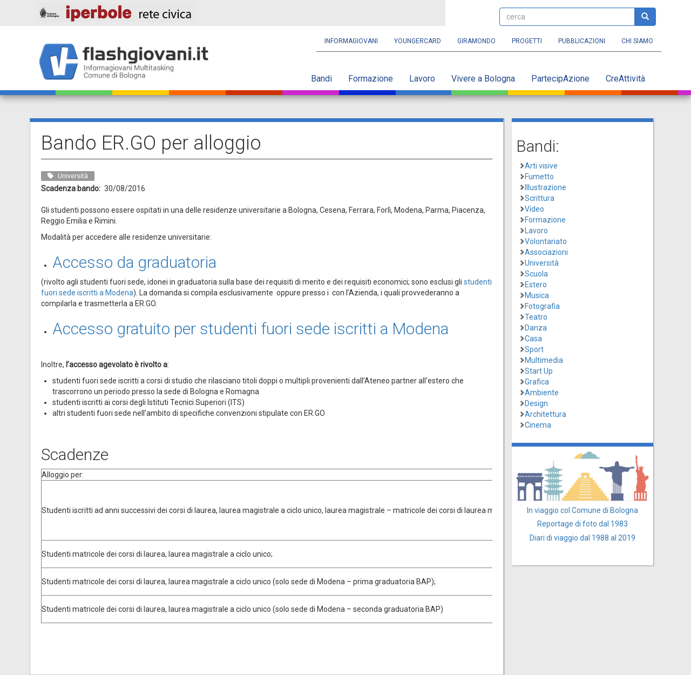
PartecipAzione (560, 78)
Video (534, 209)
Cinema (538, 425)
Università (542, 263)
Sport (534, 349)
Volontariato (546, 241)
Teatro (536, 317)
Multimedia (544, 360)
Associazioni (546, 252)
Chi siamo (637, 41)
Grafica (537, 381)
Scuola (536, 273)
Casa (533, 338)
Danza (536, 327)
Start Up (539, 371)
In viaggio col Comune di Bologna (582, 510)
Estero (536, 284)
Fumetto (539, 176)
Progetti (527, 41)
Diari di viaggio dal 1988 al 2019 (582, 538)
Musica (537, 295)
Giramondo (476, 41)
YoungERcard (417, 41)
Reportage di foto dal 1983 (582, 523)
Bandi (321, 78)
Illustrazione (545, 187)
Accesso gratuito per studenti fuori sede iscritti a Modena (250, 328)
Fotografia (542, 306)
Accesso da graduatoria (134, 262)
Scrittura (539, 198)
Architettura (545, 414)
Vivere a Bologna (483, 78)
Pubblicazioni (581, 41)
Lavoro (422, 78)
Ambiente (542, 392)
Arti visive (541, 165)
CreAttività (625, 78)
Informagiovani (351, 41)
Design (536, 403)
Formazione (370, 78)
